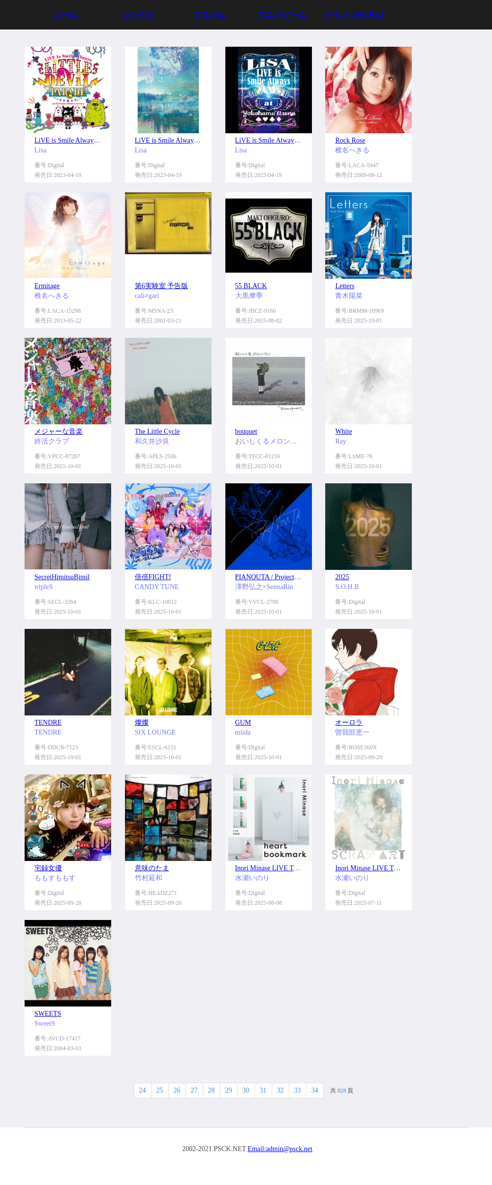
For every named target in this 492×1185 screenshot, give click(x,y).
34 (314, 1090)
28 (211, 1090)
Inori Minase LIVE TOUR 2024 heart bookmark (302, 868)
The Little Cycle (157, 431)
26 (177, 1090)
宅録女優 (48, 868)
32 (280, 1090)
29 (228, 1090)
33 (297, 1090)
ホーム (65, 14)
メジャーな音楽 (58, 431)
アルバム (209, 14)
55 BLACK (251, 286)
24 (142, 1090)
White (343, 431)
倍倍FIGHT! (153, 577)
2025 (342, 577)
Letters (344, 286)
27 (194, 1090)
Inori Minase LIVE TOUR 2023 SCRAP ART (398, 868)
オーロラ (349, 722)
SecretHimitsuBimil (62, 577)
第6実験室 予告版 (161, 286)
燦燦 (142, 722)
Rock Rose (350, 140)
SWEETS (47, 1013)
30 (246, 1090)
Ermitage (47, 286)
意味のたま (152, 868)
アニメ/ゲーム (282, 14)
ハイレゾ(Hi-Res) (354, 14)
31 (263, 1090)
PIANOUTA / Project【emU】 (278, 577)
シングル (138, 14)
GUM (243, 722)
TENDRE (48, 722)
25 (159, 1090)
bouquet (246, 431)
